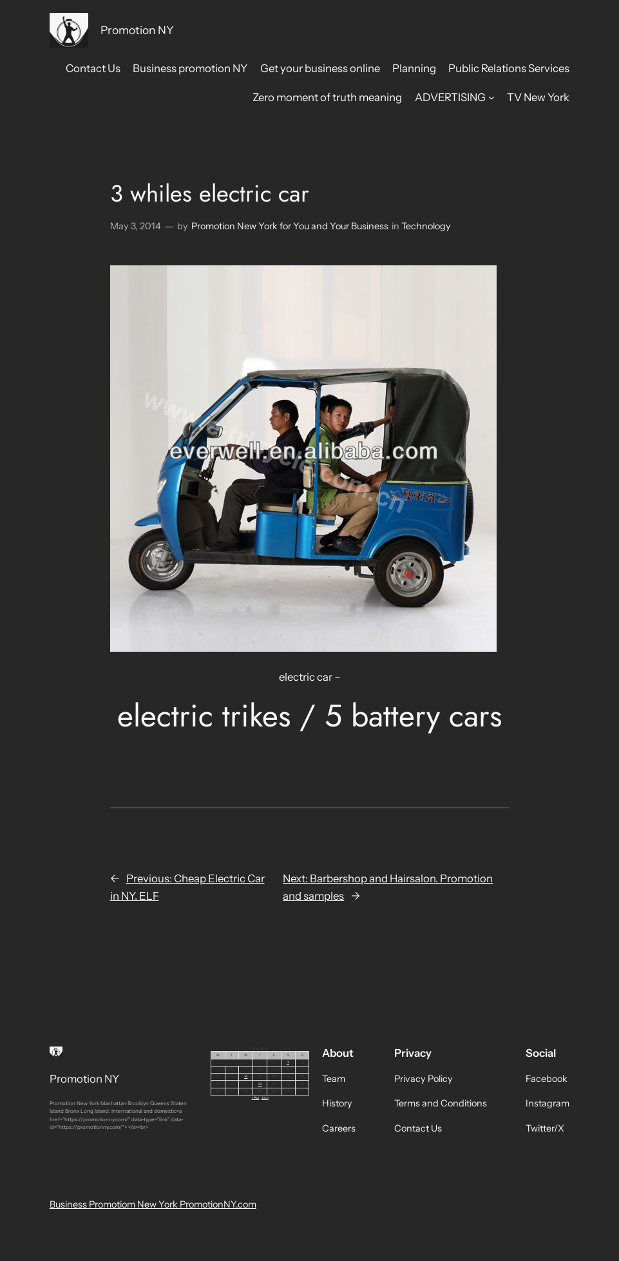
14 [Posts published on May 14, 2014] (245, 1076)
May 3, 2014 (135, 226)
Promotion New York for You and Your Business (289, 226)
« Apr (256, 1097)
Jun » (265, 1097)
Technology (426, 226)
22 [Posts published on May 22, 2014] (260, 1084)
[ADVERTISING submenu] (491, 97)
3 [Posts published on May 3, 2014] (288, 1062)
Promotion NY (137, 30)
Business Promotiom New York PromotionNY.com (153, 1204)
